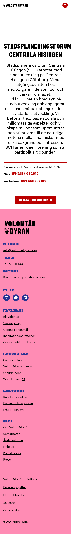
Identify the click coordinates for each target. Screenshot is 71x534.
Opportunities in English (20, 342)
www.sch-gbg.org (34, 181)
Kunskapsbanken (15, 397)
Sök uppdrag (12, 323)
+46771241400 (13, 264)
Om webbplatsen (15, 495)
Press (7, 459)
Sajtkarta (9, 502)
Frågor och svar (14, 409)
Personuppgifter (14, 487)
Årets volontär (13, 440)
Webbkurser (14, 379)
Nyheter (8, 446)
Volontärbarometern (17, 366)
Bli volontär (11, 316)
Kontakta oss (12, 453)
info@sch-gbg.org (24, 173)
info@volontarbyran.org (20, 250)
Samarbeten (11, 433)
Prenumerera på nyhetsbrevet (24, 277)
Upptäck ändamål (15, 329)
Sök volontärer (13, 360)
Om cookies (11, 510)
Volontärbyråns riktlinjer (20, 479)
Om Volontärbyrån (16, 427)
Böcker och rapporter (18, 403)
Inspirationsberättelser (19, 336)
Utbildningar (12, 373)
